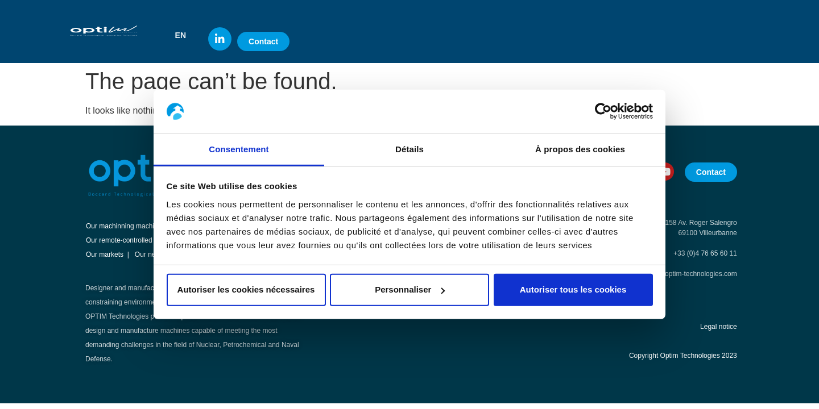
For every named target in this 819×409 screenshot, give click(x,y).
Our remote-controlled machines (134, 240)
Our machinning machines (125, 226)
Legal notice (718, 327)
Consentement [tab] (238, 149)
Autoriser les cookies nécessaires (246, 289)
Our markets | (107, 254)
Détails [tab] (409, 149)
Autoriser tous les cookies (573, 289)
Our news (149, 254)
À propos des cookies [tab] (580, 149)
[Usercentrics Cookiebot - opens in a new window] (603, 111)
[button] (186, 35)
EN (180, 35)
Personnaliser (410, 289)
